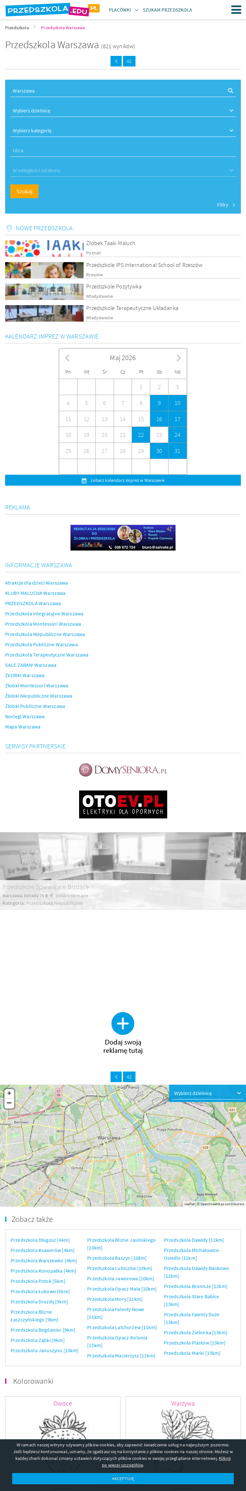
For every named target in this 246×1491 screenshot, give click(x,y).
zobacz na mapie (72, 895)
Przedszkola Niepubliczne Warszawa (45, 634)
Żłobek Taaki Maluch (110, 243)
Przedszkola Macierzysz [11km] (121, 1355)
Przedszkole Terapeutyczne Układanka (132, 308)
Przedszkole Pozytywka (113, 286)
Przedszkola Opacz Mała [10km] (122, 1288)
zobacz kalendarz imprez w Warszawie (127, 480)
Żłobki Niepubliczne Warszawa (38, 696)
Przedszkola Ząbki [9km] (38, 1340)
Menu (236, 9)
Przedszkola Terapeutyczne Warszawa (46, 654)
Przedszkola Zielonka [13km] (195, 1332)
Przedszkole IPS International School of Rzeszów (144, 265)
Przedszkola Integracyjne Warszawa (44, 613)
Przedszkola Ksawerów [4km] (43, 1250)
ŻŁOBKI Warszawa (25, 675)
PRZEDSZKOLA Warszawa (33, 603)
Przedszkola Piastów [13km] (195, 1342)
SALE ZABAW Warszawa (30, 665)
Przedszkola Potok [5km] (38, 1281)
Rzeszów (94, 275)
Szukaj (24, 191)
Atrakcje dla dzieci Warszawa (36, 582)
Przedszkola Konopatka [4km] (43, 1270)
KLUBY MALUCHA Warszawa (35, 593)
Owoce (62, 1403)
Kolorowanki (33, 1381)
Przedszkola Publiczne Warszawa (41, 644)
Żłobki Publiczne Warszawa (35, 706)
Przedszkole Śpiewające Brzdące (46, 887)
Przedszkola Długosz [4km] (40, 1240)
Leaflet (189, 1204)
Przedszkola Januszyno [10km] (44, 1350)
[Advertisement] (123, 955)
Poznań (93, 253)
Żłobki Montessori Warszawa (36, 685)
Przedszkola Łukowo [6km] (40, 1291)
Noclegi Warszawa (25, 716)
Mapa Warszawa (22, 726)
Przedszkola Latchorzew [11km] (122, 1327)
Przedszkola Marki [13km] (192, 1353)
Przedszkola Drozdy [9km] (39, 1301)
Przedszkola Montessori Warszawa (43, 624)
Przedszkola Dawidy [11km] (194, 1240)
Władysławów (99, 296)
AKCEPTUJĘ (123, 1478)
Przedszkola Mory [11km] (115, 1299)
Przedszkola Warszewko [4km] (44, 1260)
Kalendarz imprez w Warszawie (51, 336)
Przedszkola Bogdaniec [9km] (43, 1330)
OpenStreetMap (212, 1204)
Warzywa (183, 1403)
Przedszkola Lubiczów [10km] (119, 1268)
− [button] (9, 1103)
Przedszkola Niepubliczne (54, 903)
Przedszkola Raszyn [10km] (117, 1258)
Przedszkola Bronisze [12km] (195, 1286)
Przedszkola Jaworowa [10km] (120, 1278)
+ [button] (9, 1094)
